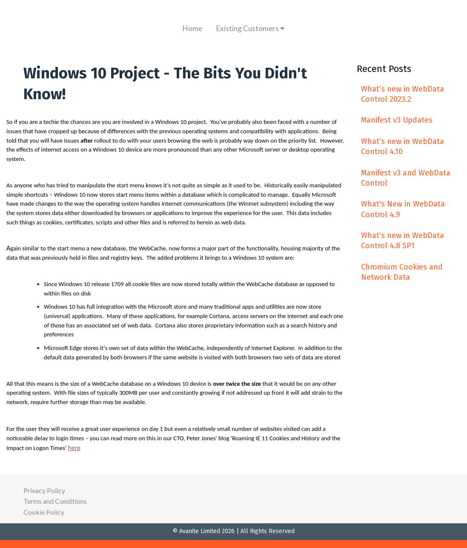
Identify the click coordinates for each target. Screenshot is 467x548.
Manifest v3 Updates (397, 120)
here (74, 448)
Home (192, 28)
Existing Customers (250, 28)
